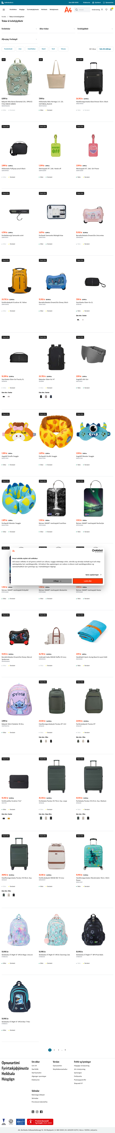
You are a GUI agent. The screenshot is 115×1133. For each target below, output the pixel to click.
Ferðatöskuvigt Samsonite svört (12, 235)
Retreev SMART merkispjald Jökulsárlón (53, 590)
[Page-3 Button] (58, 1050)
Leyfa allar (88, 581)
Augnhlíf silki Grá (82, 379)
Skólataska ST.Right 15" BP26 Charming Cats (54, 955)
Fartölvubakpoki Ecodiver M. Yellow (14, 302)
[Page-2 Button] (54, 1050)
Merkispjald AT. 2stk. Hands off (50, 168)
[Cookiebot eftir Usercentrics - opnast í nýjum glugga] (94, 550)
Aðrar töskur (44, 29)
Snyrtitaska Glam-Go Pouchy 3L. (13, 379)
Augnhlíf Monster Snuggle (85, 456)
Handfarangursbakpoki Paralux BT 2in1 (52, 724)
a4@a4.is (94, 1130)
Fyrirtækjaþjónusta (33, 9)
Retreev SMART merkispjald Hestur (88, 590)
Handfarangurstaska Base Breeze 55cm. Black (92, 102)
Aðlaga (57, 581)
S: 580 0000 (59, 1130)
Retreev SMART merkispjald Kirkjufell (15, 590)
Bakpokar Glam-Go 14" (47, 379)
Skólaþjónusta (54, 9)
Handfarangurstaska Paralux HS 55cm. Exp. (17, 878)
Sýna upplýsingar (92, 575)
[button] (4, 10)
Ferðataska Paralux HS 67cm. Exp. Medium (91, 801)
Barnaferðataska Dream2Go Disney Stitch (53, 302)
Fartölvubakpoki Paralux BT (85, 724)
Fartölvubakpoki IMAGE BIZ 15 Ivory (51, 878)
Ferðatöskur (6, 29)
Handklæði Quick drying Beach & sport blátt (91, 657)
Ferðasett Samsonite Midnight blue (51, 235)
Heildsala (44, 9)
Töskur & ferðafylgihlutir (16, 16)
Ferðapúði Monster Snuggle (11, 523)
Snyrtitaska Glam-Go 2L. (84, 302)
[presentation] (13, 10)
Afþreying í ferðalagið (9, 39)
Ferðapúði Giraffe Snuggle (48, 456)
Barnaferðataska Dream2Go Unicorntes (90, 235)
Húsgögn (22, 9)
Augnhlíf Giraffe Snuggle (10, 456)
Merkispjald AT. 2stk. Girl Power (87, 168)
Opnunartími (11, 1063)
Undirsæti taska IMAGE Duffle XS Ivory (52, 657)
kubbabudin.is (7, 3)
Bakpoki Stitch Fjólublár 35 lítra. (13, 724)
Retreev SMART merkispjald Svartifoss (52, 523)
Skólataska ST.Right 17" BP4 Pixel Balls (89, 955)
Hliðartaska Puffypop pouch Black (13, 168)
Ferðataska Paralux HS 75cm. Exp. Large (53, 801)
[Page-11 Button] (65, 1050)
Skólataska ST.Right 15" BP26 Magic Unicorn (17, 955)
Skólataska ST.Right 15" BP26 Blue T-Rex (16, 1022)
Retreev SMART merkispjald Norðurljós (90, 523)
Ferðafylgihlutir (82, 29)
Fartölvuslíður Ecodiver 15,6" (12, 801)
